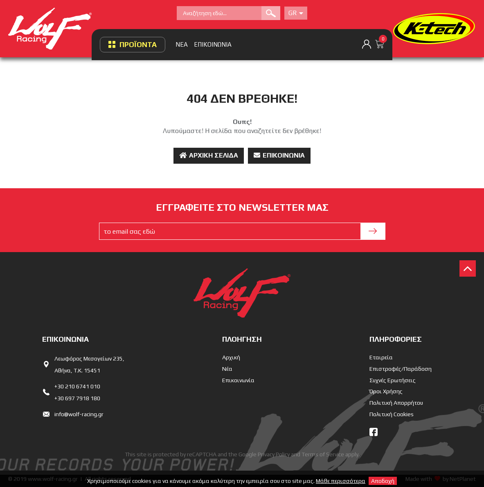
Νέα (227, 368)
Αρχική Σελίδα (208, 155)
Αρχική (231, 357)
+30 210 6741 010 (77, 386)
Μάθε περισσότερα (340, 481)
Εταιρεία (381, 357)
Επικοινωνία (279, 155)
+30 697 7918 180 (77, 398)
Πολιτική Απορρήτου (396, 402)
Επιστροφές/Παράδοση (400, 368)
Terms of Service (323, 454)
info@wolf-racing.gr (79, 414)
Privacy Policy (274, 454)
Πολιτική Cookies (391, 414)
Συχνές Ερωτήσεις (392, 380)
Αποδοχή (382, 481)
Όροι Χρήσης (386, 391)
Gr (295, 13)
